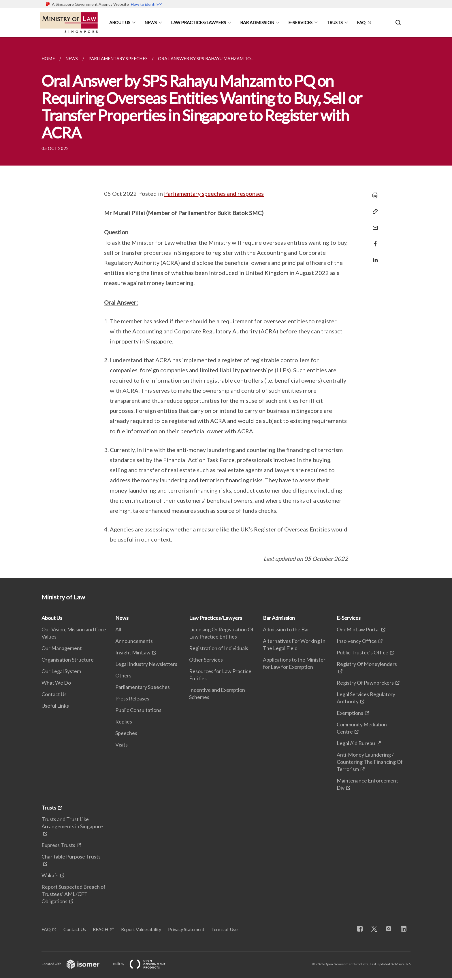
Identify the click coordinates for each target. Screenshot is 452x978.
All (118, 629)
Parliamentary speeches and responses (214, 193)
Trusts (335, 22)
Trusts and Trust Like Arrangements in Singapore (72, 822)
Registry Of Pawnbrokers (365, 682)
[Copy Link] (373, 212)
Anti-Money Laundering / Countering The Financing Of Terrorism (370, 761)
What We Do (56, 682)
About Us (119, 22)
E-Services (300, 22)
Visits (121, 744)
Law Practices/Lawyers (198, 22)
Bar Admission (257, 22)
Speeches (126, 733)
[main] (226, 307)
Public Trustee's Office (362, 652)
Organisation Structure (68, 659)
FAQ (361, 22)
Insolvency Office (357, 641)
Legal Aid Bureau (356, 743)
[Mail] (373, 224)
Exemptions (350, 713)
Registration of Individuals (218, 648)
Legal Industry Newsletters (146, 664)
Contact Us (54, 694)
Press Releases (132, 698)
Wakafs (50, 875)
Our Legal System (61, 671)
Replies (123, 721)
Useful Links (55, 705)
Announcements (134, 641)
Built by (144, 964)
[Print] (373, 195)
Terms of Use (224, 929)
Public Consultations (138, 710)
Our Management (62, 648)
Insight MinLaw (132, 652)
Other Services (206, 659)
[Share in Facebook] (373, 240)
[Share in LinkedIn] (373, 256)
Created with (75, 964)
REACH (100, 929)
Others (123, 675)
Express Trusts (58, 845)
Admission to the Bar (286, 629)
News (150, 22)
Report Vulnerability (141, 929)
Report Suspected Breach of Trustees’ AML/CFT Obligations (74, 894)
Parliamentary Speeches (142, 687)
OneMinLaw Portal (358, 629)
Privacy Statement (186, 929)
